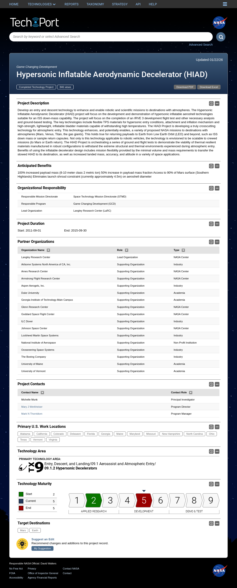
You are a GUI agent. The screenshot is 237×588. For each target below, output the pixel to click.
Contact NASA (71, 568)
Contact (67, 573)
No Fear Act (16, 568)
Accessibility (16, 577)
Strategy (120, 4)
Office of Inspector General (43, 573)
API (138, 4)
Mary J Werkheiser (31, 406)
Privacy (32, 568)
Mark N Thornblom (31, 413)
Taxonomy (95, 4)
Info (211, 103)
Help (153, 4)
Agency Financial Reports (42, 577)
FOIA (12, 573)
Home (14, 4)
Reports (71, 4)
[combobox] (111, 36)
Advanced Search (201, 44)
